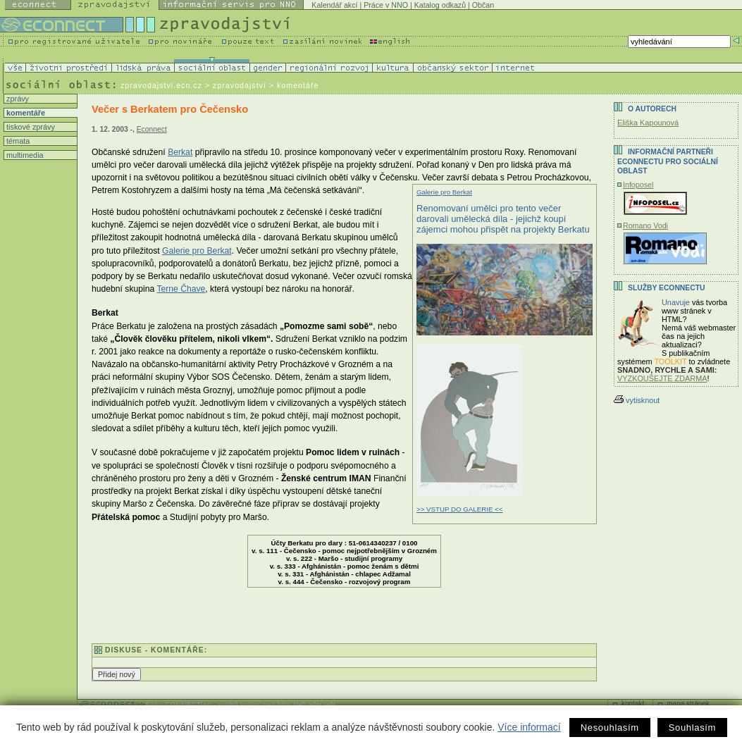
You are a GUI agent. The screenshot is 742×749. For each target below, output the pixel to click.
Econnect (152, 129)
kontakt (633, 703)
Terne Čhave (180, 289)
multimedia (24, 155)
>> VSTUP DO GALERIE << (459, 509)
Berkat (180, 152)
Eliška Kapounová (648, 122)
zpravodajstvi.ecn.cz (161, 85)
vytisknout (637, 400)
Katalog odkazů (440, 5)
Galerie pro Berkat (444, 192)
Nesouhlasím (610, 727)
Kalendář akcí (334, 5)
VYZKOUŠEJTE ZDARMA (662, 378)
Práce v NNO (386, 5)
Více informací (528, 727)
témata (17, 141)
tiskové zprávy (29, 127)
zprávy (16, 98)
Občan (483, 5)
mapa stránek (688, 703)
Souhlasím (692, 727)
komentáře (24, 113)
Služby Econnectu (666, 288)
